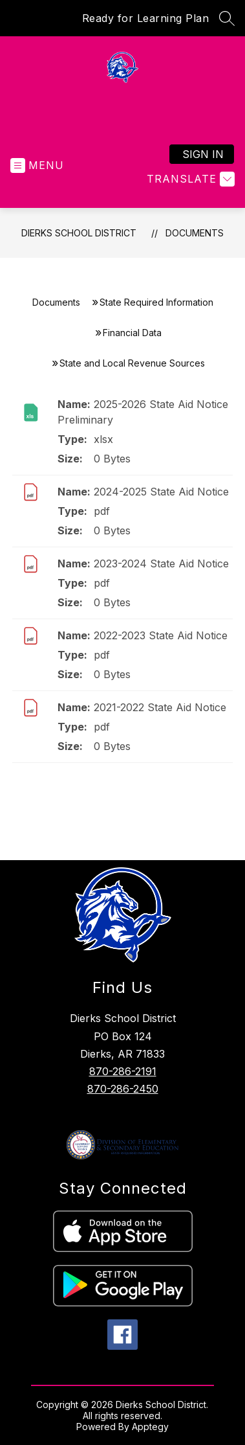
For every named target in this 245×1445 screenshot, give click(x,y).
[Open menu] (37, 165)
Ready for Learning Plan (145, 18)
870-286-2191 (122, 1071)
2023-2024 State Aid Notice (161, 563)
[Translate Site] (189, 179)
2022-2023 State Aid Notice (161, 635)
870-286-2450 (122, 1088)
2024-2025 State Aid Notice (161, 491)
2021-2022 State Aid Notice (160, 707)
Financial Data (132, 332)
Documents (194, 232)
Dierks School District (78, 232)
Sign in (203, 154)
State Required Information (156, 302)
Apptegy (150, 1426)
